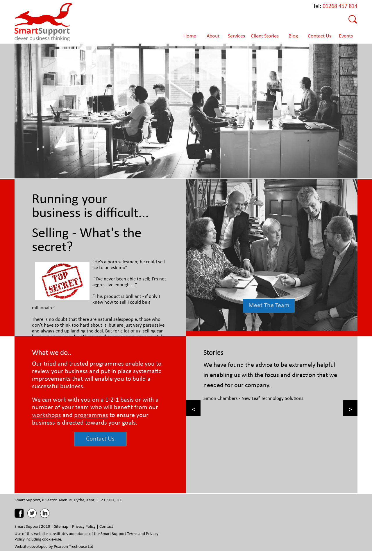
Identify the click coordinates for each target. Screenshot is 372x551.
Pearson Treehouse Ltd (73, 546)
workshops (46, 414)
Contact (106, 526)
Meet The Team (268, 304)
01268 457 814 (340, 6)
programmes (91, 414)
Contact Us (100, 438)
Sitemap (61, 526)
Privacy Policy (84, 526)
